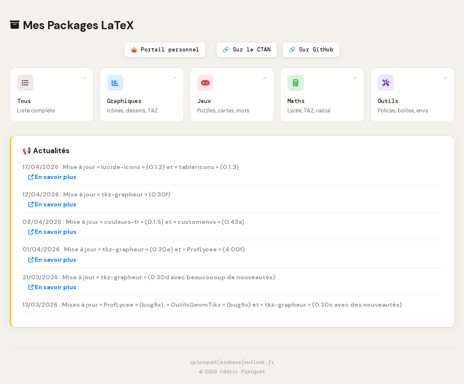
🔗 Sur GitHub (311, 49)
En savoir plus (52, 177)
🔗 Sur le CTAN (247, 49)
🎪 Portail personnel (165, 49)
